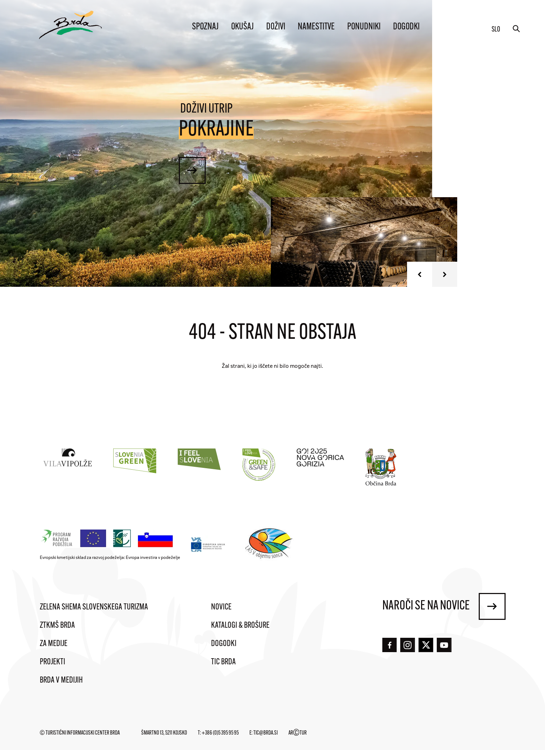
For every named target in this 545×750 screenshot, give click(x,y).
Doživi (275, 27)
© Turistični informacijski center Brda (80, 733)
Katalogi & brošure (240, 625)
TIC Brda (223, 662)
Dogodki (406, 27)
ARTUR (297, 733)
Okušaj (242, 27)
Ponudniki (364, 27)
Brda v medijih (61, 680)
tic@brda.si (265, 733)
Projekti (52, 662)
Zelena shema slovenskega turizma (94, 607)
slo (496, 29)
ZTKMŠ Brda (57, 625)
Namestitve (316, 27)
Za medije (53, 644)
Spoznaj (205, 27)
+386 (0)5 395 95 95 (220, 733)
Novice (221, 607)
